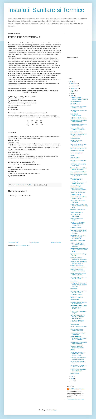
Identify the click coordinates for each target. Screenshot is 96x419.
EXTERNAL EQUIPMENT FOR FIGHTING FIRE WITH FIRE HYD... (79, 206)
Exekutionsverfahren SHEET (78, 172)
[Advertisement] (77, 43)
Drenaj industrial (74, 299)
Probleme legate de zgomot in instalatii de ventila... (78, 124)
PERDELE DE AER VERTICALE (75, 215)
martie (73, 381)
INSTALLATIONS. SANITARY (78, 327)
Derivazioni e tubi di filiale (77, 150)
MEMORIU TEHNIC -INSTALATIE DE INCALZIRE (79, 98)
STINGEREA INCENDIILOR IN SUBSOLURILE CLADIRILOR (78, 307)
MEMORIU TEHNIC (75, 194)
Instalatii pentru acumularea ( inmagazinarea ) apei (78, 182)
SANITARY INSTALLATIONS (78, 148)
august (73, 91)
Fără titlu (72, 155)
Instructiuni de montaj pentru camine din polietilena (78, 358)
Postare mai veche (56, 242)
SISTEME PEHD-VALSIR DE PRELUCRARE (78, 135)
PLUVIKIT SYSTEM (75, 101)
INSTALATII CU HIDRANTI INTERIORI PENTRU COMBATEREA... (77, 316)
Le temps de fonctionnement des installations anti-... (78, 145)
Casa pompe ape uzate (76, 153)
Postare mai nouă (13, 242)
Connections (73, 281)
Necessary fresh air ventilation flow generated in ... (78, 262)
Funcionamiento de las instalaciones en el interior (78, 189)
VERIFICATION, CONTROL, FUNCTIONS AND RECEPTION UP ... (78, 237)
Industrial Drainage (75, 186)
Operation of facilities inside (77, 192)
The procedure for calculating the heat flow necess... (78, 168)
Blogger (55, 410)
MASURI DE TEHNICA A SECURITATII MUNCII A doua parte (77, 245)
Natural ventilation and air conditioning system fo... (77, 128)
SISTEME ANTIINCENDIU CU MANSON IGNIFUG (78, 366)
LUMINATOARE (74, 373)
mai (72, 376)
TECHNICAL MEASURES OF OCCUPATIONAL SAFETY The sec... (78, 231)
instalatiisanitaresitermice (76, 389)
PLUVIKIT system (75, 104)
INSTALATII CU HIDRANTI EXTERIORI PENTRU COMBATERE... (77, 224)
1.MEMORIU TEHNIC (76, 295)
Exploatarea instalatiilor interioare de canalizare (77, 270)
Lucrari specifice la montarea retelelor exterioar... (78, 197)
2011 (70, 81)
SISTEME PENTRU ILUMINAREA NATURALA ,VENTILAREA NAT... (78, 338)
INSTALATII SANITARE (76, 297)
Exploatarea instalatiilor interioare (76, 219)
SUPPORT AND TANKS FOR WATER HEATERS (78, 277)
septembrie (74, 88)
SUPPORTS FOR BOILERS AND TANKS (78, 164)
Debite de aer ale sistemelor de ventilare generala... (78, 121)
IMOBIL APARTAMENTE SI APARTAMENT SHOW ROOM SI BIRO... (77, 354)
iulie (72, 93)
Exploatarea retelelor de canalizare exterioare (76, 329)
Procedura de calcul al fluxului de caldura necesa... (78, 302)
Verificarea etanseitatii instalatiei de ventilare (77, 346)
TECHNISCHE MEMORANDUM (75, 114)
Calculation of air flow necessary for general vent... (78, 258)
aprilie (72, 378)
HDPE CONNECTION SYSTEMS (76, 141)
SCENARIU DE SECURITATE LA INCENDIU (78, 174)
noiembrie (73, 83)
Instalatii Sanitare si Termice (46, 9)
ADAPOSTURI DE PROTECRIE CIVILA (76, 178)
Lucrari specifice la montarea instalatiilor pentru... (78, 370)
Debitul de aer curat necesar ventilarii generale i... (78, 274)
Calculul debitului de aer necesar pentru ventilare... (78, 266)
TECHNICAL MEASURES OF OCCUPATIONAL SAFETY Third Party (78, 285)
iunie (72, 95)
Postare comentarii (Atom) (23, 245)
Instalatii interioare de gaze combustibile (77, 333)
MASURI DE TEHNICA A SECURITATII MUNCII (77, 321)
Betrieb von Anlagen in (76, 212)
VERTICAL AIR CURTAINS (77, 210)
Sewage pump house (76, 132)
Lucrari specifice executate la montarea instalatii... (78, 107)
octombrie (73, 86)
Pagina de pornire (34, 242)
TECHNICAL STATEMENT (77, 241)
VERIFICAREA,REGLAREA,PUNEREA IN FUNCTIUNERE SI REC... (79, 250)
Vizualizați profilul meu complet (75, 399)
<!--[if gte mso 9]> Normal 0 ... (78, 118)
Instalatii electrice (75, 138)
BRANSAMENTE (75, 158)
